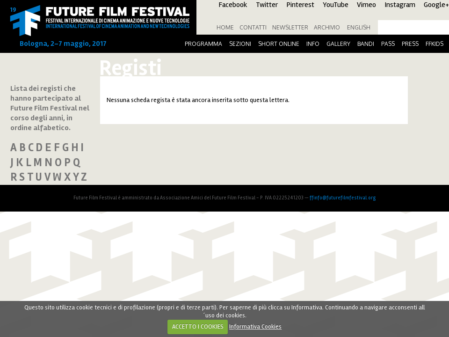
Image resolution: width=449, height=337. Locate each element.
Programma (203, 43)
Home (225, 27)
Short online (278, 43)
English (358, 27)
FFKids (434, 43)
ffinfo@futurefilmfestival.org (343, 198)
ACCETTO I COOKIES (198, 326)
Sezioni (240, 43)
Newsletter (290, 27)
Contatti (253, 27)
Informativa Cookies (255, 326)
